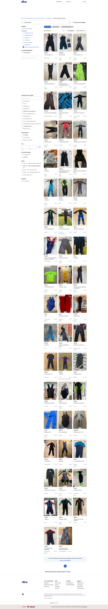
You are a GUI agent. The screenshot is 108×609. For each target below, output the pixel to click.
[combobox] (46, 22)
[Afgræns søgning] (31, 98)
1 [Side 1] (65, 566)
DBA (22, 18)
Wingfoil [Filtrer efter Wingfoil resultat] (27, 45)
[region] (50, 42)
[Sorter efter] (81, 30)
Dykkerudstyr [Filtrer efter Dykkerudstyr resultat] (29, 33)
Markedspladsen (29, 18)
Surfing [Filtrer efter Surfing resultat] (27, 40)
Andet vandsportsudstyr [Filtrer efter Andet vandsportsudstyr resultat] (32, 47)
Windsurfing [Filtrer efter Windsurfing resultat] (28, 42)
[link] (26, 28)
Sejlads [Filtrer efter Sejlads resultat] (27, 37)
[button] (79, 22)
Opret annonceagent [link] (65, 560)
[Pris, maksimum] (32, 147)
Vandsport (48, 18)
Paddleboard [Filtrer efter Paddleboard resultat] (29, 35)
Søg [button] (40, 147)
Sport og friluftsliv (39, 18)
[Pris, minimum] (24, 147)
